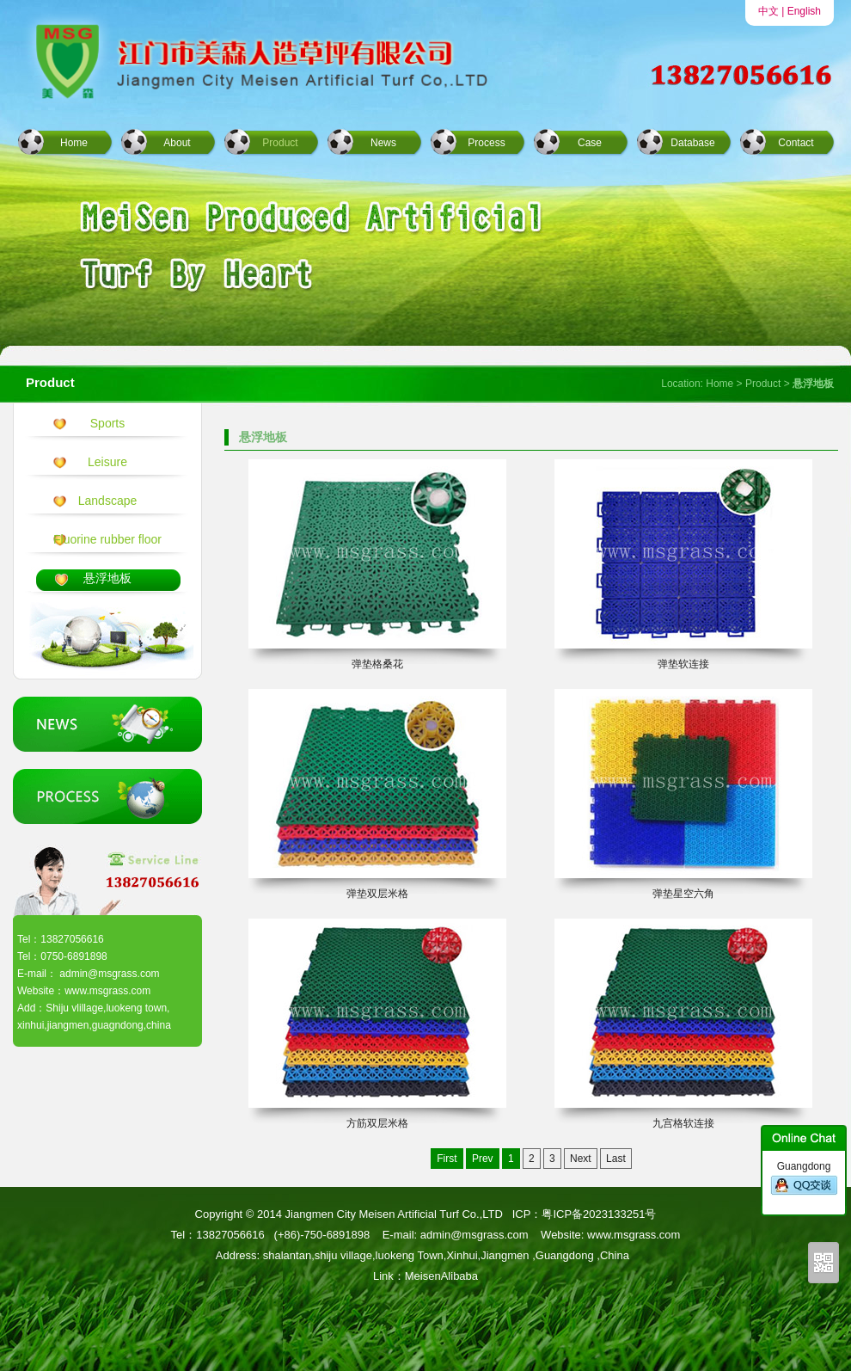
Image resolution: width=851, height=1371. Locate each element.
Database (692, 143)
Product (279, 143)
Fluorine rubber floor (107, 539)
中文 (768, 11)
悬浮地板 (107, 578)
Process (486, 143)
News (383, 143)
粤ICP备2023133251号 (599, 1214)
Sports (107, 423)
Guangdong (804, 1178)
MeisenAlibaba (441, 1276)
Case (590, 143)
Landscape (108, 500)
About (176, 143)
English (804, 11)
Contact (795, 143)
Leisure (107, 462)
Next (580, 1159)
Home (74, 143)
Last (616, 1159)
